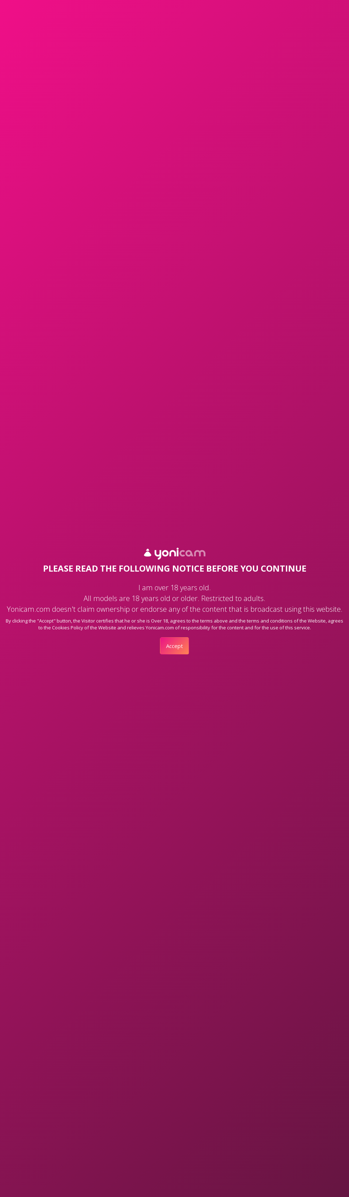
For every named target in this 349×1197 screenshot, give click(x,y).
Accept (174, 645)
